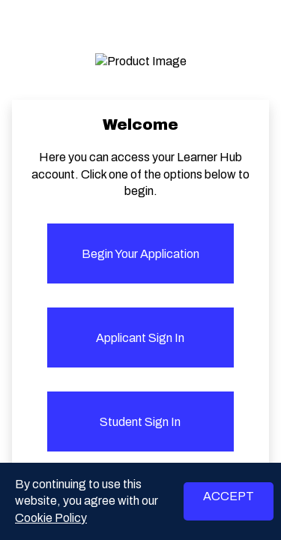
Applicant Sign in (140, 338)
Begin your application (140, 254)
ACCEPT (228, 496)
